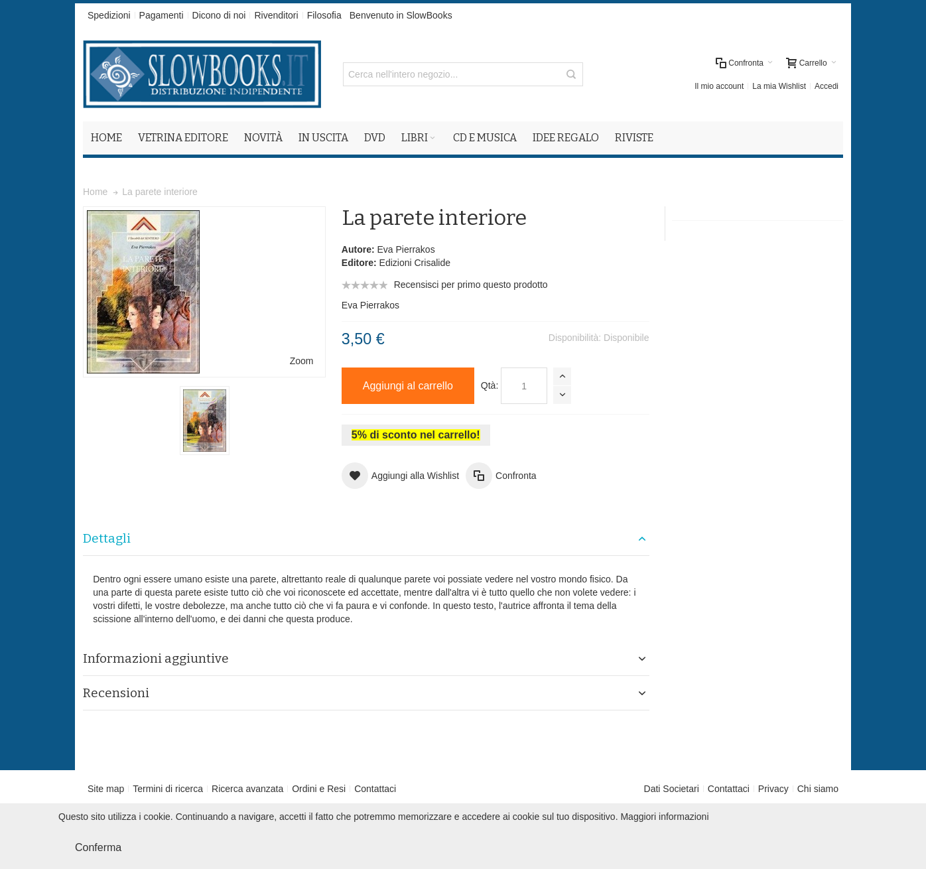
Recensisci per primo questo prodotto (471, 284)
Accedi (826, 86)
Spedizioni (109, 15)
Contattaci (375, 788)
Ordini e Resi (319, 788)
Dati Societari (671, 788)
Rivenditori (276, 15)
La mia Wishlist (779, 86)
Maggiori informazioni (664, 816)
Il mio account (719, 86)
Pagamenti (161, 15)
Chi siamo (817, 788)
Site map (106, 788)
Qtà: (489, 385)
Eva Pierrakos (405, 249)
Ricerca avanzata (247, 788)
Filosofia (324, 15)
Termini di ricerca (168, 788)
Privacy (773, 788)
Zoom (302, 361)
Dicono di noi (219, 15)
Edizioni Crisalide (414, 262)
